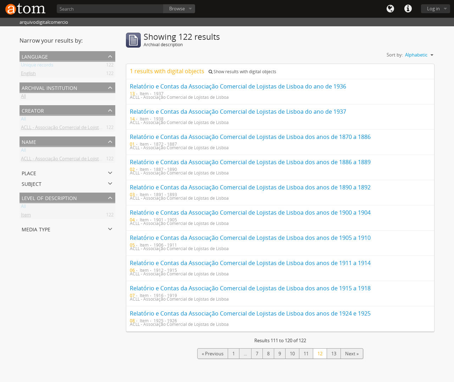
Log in (433, 8)
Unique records (37, 66)
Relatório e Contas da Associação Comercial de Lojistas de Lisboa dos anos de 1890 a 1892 (250, 187)
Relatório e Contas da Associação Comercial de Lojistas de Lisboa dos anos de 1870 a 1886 (250, 137)
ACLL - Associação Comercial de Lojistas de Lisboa (73, 128)
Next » (352, 353)
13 (333, 353)
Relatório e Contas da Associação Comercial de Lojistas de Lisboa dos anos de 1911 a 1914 (250, 263)
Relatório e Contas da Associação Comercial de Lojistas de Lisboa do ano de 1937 (238, 111)
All (23, 97)
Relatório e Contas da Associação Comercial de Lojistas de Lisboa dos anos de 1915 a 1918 (250, 288)
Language (390, 9)
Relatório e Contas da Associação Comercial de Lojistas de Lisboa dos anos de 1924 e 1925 (250, 313)
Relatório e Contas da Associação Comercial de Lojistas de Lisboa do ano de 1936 (238, 86)
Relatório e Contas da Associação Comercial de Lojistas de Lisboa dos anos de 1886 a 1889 (250, 162)
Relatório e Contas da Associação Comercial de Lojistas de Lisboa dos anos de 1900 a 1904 (250, 212)
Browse (177, 8)
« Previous (212, 353)
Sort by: (395, 55)
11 (306, 353)
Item (26, 216)
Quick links (408, 9)
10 (292, 353)
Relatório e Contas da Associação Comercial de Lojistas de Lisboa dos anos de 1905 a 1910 (250, 238)
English (28, 74)
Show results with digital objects (242, 72)
